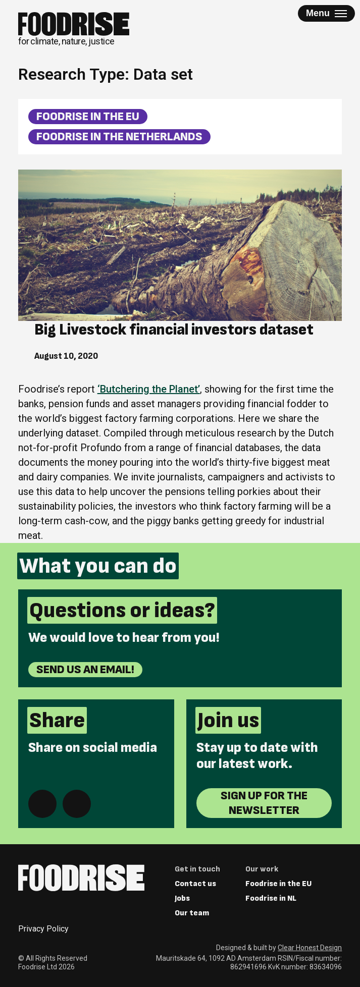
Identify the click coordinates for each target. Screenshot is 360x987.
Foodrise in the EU (87, 116)
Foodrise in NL (270, 898)
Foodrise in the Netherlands (119, 136)
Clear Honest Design (310, 948)
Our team (192, 913)
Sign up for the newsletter (264, 802)
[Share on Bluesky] (77, 804)
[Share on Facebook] (42, 804)
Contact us (195, 884)
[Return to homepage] (73, 29)
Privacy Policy (43, 929)
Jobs (182, 898)
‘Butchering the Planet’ (148, 389)
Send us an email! (85, 669)
